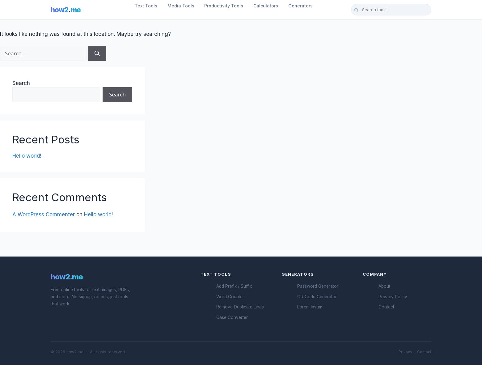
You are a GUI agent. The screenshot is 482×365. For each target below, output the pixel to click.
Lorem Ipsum (309, 306)
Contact (386, 306)
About (384, 286)
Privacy (405, 352)
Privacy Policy (392, 296)
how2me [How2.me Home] (66, 10)
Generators (300, 5)
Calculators (265, 5)
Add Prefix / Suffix (234, 286)
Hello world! (26, 156)
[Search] (97, 53)
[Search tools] (391, 9)
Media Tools (180, 5)
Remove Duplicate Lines (240, 306)
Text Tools (146, 5)
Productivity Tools (223, 5)
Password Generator (317, 286)
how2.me (67, 276)
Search (21, 83)
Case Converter (232, 317)
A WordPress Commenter (43, 214)
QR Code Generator (317, 296)
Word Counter (230, 296)
